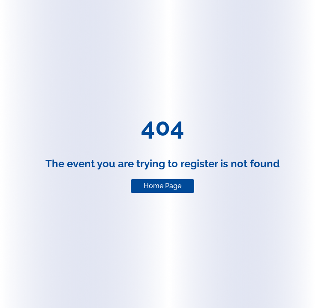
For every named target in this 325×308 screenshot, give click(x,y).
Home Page (162, 186)
